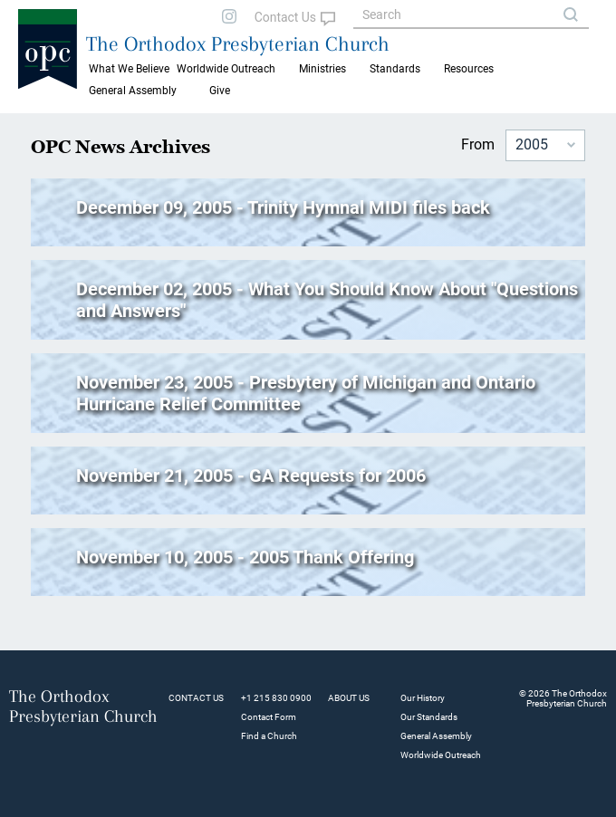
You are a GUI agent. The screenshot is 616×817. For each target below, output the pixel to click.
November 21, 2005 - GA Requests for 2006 (251, 475)
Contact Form (268, 717)
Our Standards (428, 717)
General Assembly (133, 90)
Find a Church (269, 736)
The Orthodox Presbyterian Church (238, 43)
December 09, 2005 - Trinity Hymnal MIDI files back (283, 207)
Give (219, 90)
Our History (422, 698)
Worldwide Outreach (440, 755)
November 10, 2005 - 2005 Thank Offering (245, 557)
